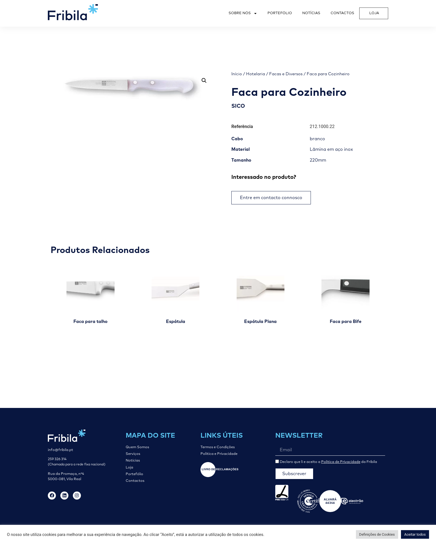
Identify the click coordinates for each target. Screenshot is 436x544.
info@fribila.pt (60, 450)
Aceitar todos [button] (415, 534)
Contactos (342, 13)
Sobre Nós (243, 13)
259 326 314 (57, 459)
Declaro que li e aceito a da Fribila (328, 462)
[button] (204, 81)
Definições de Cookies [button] (377, 534)
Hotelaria (255, 74)
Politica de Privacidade (340, 462)
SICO (238, 106)
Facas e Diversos (286, 74)
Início (236, 74)
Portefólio (279, 13)
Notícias (311, 13)
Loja (374, 13)
